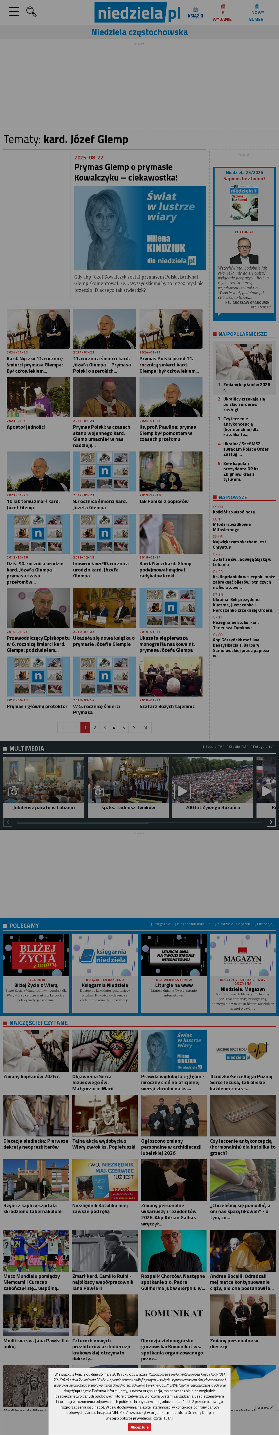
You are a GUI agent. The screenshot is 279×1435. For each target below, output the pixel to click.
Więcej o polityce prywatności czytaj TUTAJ (139, 1418)
